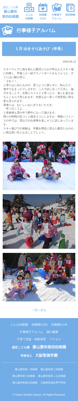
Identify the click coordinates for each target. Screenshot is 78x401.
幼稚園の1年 (59, 324)
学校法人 (39, 355)
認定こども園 (10, 12)
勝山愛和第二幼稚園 (52, 369)
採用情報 (70, 14)
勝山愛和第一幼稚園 (26, 369)
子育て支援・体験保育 (31, 339)
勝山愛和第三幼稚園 (23, 376)
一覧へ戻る (39, 310)
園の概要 (52, 332)
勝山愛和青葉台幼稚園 (24, 382)
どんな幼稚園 (29, 16)
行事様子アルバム (57, 16)
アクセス (55, 339)
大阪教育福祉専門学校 (53, 382)
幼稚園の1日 (43, 16)
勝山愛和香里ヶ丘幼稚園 (52, 376)
